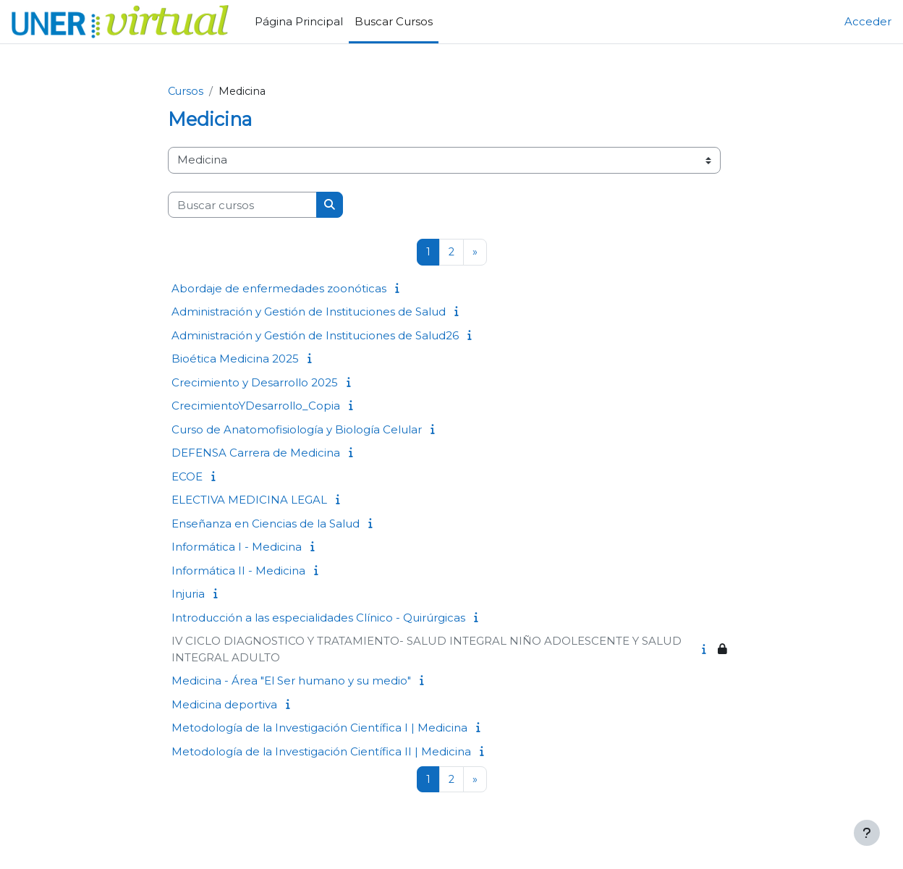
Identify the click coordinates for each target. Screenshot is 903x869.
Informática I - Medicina (236, 547)
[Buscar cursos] (242, 205)
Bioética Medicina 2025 (235, 359)
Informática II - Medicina (238, 571)
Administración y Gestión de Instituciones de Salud (308, 312)
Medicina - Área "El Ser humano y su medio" (291, 681)
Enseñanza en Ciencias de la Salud (265, 524)
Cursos (186, 91)
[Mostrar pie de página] (867, 833)
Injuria (188, 594)
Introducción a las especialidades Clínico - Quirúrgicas (318, 618)
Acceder (867, 21)
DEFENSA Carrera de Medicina (255, 453)
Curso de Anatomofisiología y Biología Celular (296, 430)
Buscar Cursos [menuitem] (394, 21)
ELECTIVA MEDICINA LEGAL (249, 500)
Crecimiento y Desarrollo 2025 (254, 383)
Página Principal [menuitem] (299, 21)
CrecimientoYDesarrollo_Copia (255, 406)
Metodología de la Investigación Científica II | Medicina (321, 752)
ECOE (187, 477)
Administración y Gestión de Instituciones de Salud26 (315, 336)
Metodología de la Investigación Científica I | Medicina (319, 728)
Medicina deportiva (224, 705)
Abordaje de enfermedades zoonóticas (278, 289)
